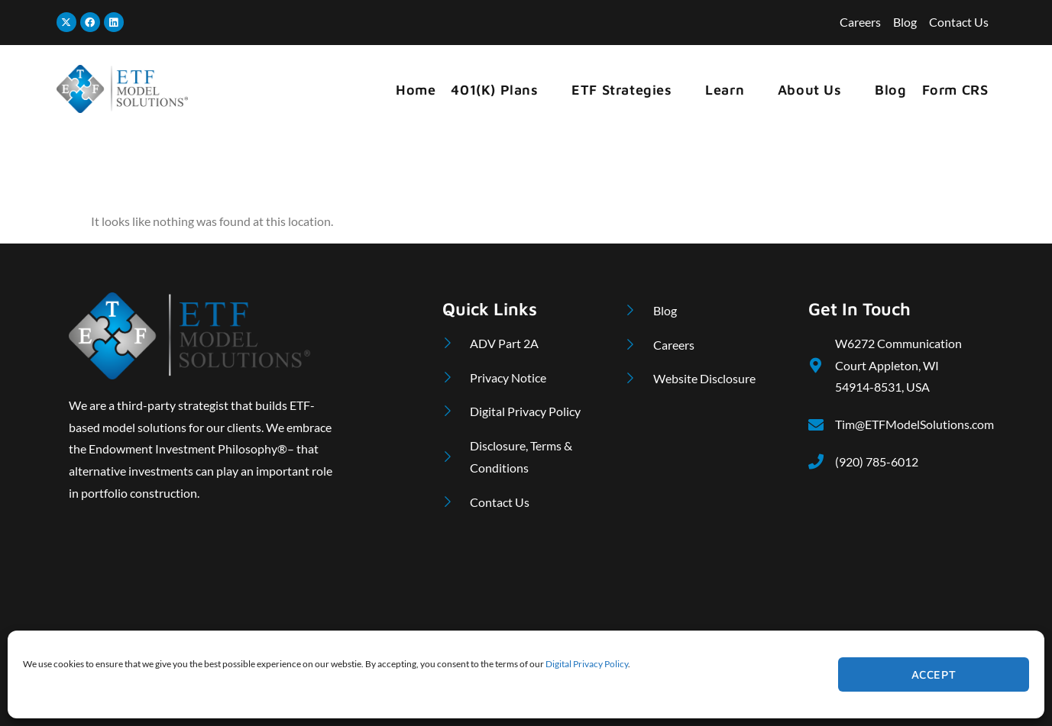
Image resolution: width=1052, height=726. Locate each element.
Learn (731, 90)
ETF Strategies (628, 90)
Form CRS (955, 90)
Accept (934, 674)
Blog (890, 90)
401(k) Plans (501, 90)
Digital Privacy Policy (586, 664)
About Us (816, 90)
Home (415, 90)
